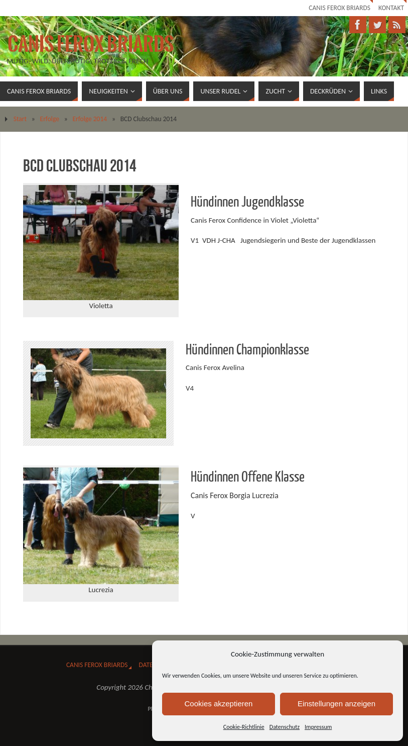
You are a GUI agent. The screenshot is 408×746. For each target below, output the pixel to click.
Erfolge (49, 119)
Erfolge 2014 (89, 119)
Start (20, 119)
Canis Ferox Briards (339, 8)
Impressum (318, 726)
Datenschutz (284, 726)
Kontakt (391, 8)
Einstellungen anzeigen (336, 703)
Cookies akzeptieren (219, 703)
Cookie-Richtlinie (243, 726)
